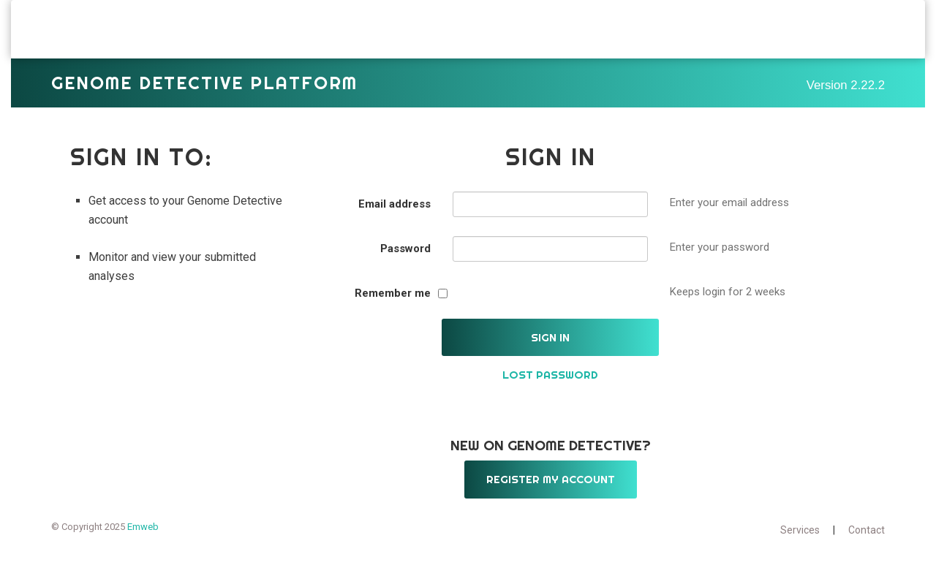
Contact (866, 541)
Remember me (393, 304)
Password (405, 259)
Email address (394, 214)
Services (800, 541)
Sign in (550, 348)
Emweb (143, 537)
